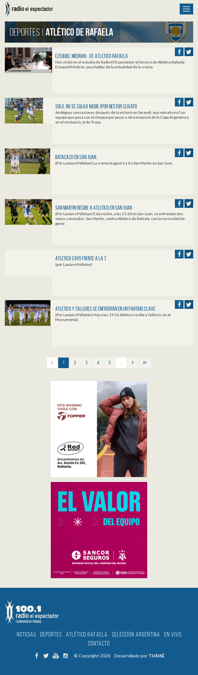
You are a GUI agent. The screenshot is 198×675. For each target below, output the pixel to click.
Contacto (99, 643)
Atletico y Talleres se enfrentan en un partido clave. (105, 309)
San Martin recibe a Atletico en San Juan (93, 208)
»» (144, 362)
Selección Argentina (136, 634)
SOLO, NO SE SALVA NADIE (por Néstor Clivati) (96, 106)
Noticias (26, 634)
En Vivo (173, 634)
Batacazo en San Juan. (76, 157)
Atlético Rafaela (87, 634)
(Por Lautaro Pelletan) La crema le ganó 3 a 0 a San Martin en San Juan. (114, 163)
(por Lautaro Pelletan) (73, 264)
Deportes (51, 634)
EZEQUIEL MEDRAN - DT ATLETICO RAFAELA (91, 56)
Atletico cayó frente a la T (80, 258)
